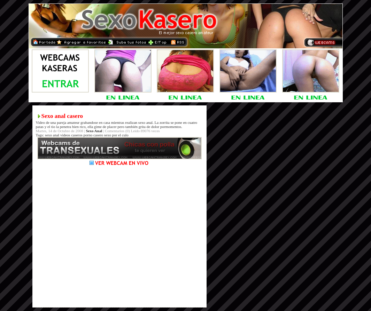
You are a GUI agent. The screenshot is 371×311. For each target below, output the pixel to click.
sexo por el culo (116, 135)
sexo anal (52, 135)
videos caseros (71, 135)
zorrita (165, 122)
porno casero (93, 135)
